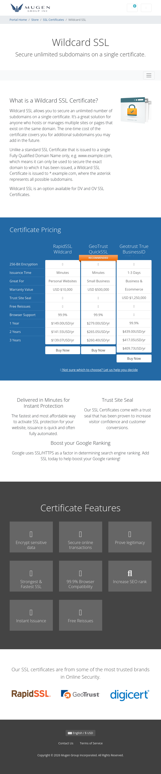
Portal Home (18, 20)
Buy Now (62, 350)
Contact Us (65, 743)
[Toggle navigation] (149, 75)
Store (35, 20)
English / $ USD (80, 733)
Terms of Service (91, 743)
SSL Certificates (53, 20)
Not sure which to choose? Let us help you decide (99, 370)
